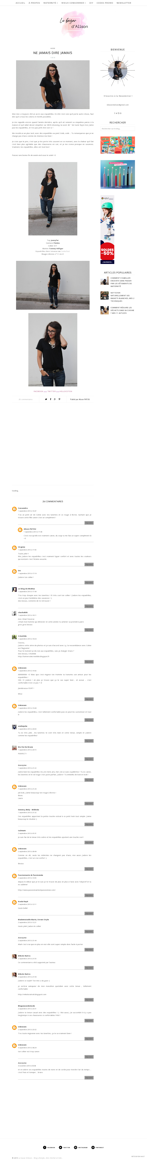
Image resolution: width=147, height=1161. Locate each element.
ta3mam (22, 830)
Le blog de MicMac (26, 588)
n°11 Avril (59, 254)
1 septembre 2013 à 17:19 (27, 573)
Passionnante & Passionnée (30, 875)
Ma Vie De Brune (25, 747)
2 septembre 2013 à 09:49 (27, 851)
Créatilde (22, 636)
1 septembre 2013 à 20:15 (27, 750)
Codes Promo (105, 3)
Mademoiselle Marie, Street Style (33, 919)
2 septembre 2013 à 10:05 (27, 878)
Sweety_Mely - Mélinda (28, 809)
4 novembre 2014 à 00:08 (27, 1066)
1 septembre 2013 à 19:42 (27, 671)
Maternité (51, 3)
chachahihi (23, 612)
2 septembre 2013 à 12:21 (27, 922)
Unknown (22, 668)
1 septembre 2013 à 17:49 (27, 592)
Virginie (21, 547)
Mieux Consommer (74, 3)
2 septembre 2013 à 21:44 (27, 941)
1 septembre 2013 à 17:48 (33, 532)
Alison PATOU (30, 529)
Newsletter (124, 3)
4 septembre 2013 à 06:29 (27, 1048)
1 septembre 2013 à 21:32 (27, 813)
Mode (53, 48)
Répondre (89, 523)
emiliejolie (22, 726)
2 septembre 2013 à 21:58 (27, 977)
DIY (91, 3)
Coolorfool (65, 251)
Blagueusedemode (26, 1006)
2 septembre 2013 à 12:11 (27, 904)
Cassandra (23, 508)
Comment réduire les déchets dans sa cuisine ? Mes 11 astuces (122, 310)
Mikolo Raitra (24, 956)
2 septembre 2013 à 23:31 (27, 1009)
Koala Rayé (23, 901)
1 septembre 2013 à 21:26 (27, 789)
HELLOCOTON (66, 391)
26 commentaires (26, 399)
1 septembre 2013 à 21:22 (27, 768)
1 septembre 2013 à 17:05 (27, 550)
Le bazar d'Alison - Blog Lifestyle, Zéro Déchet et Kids (40, 1158)
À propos (34, 3)
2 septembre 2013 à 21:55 (27, 959)
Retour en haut (138, 1156)
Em (19, 570)
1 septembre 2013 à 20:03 (27, 729)
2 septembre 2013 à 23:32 (27, 1030)
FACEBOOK (38, 391)
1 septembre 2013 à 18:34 (27, 639)
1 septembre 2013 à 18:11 (27, 615)
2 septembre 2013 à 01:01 (27, 833)
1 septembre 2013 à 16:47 (27, 511)
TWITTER (51, 391)
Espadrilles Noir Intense (47, 251)
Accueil (20, 3)
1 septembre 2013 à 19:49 (27, 708)
